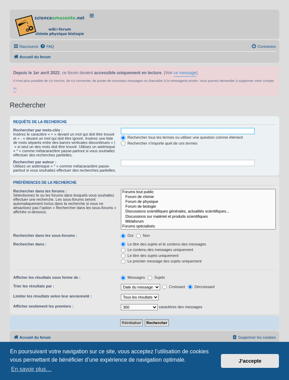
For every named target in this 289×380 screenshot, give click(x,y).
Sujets (156, 277)
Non (143, 235)
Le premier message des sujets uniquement (161, 261)
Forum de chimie (198, 197)
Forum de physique (198, 201)
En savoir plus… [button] (31, 369)
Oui (127, 235)
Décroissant (201, 287)
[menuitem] (47, 46)
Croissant (173, 287)
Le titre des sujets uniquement (150, 255)
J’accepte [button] (250, 361)
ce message (185, 72)
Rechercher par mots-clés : (38, 130)
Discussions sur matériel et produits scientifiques (198, 216)
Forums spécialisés (198, 226)
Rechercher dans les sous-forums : (45, 235)
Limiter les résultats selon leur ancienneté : (52, 296)
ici (14, 88)
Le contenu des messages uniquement (157, 250)
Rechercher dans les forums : (40, 191)
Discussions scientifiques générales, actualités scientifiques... (198, 211)
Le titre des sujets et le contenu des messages (163, 244)
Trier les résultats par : (33, 286)
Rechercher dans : (30, 244)
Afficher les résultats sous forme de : (47, 277)
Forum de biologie (198, 206)
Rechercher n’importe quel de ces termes (159, 143)
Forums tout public (198, 192)
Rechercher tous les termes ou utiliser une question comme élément (182, 137)
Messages (133, 277)
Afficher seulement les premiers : (43, 306)
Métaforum (198, 221)
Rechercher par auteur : (34, 162)
